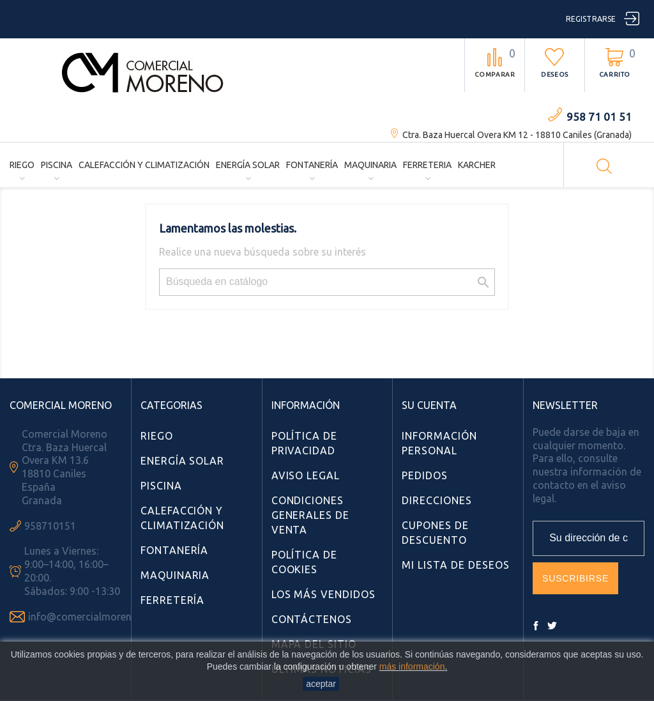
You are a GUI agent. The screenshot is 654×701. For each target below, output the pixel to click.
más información (412, 666)
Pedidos (425, 475)
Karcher (477, 165)
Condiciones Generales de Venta (310, 515)
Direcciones (437, 500)
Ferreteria (427, 165)
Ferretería (173, 600)
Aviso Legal (305, 475)
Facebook (535, 625)
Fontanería (312, 165)
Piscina (56, 165)
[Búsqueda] (327, 282)
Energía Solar (248, 165)
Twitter (551, 625)
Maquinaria (370, 165)
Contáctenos (312, 619)
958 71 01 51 (599, 117)
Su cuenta (429, 405)
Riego (22, 165)
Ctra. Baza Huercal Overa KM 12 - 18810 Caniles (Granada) (517, 135)
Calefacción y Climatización (144, 165)
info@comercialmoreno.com (94, 616)
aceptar (321, 684)
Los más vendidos (323, 594)
